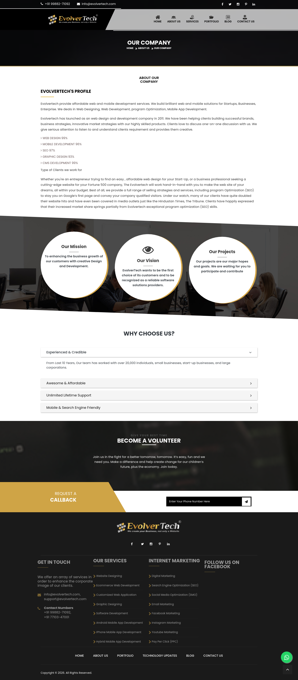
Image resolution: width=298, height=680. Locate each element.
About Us (173, 19)
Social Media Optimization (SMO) (176, 600)
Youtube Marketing (173, 610)
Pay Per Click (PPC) (173, 612)
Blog (227, 19)
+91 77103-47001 (63, 597)
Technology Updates (160, 655)
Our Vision (148, 261)
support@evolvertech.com (65, 592)
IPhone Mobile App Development (120, 610)
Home (158, 19)
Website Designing (118, 595)
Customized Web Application (120, 600)
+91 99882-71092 (57, 4)
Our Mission (74, 247)
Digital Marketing (173, 595)
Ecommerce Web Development (120, 597)
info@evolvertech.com (99, 4)
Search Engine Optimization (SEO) (176, 597)
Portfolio (211, 19)
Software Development (119, 605)
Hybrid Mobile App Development (120, 612)
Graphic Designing (118, 602)
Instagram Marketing (174, 607)
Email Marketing (173, 602)
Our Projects (222, 252)
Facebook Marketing (174, 605)
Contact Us (245, 19)
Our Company (162, 48)
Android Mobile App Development (121, 607)
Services (192, 19)
